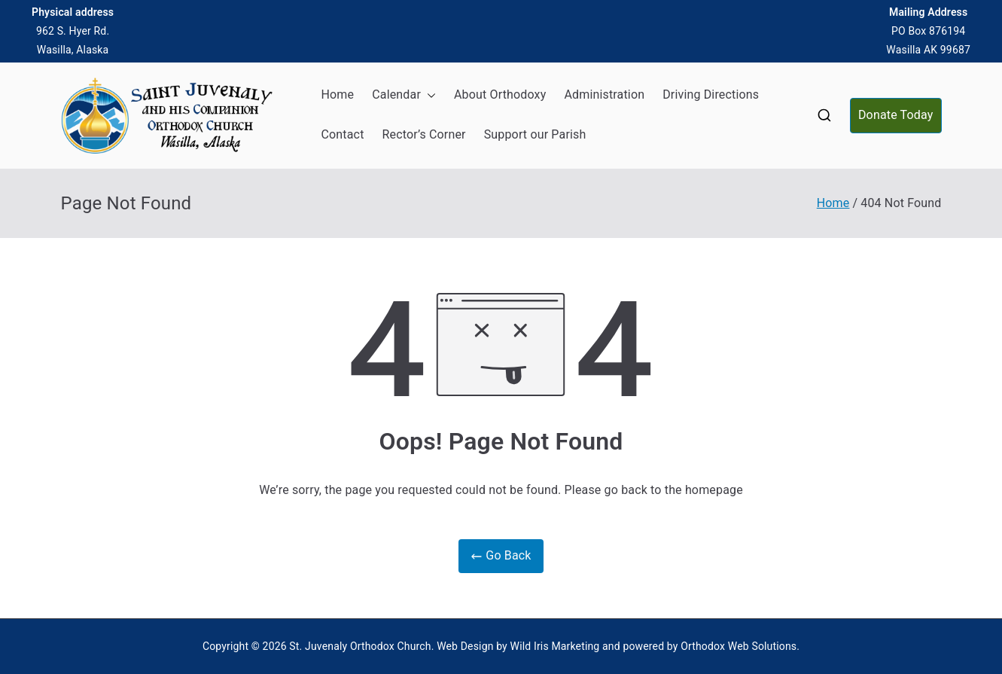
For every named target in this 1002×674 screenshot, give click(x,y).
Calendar (404, 95)
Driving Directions (710, 94)
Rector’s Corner (424, 134)
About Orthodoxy (500, 94)
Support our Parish (535, 134)
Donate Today (895, 115)
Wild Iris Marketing (555, 646)
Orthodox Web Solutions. (740, 646)
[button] (428, 95)
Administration (604, 94)
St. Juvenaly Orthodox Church (360, 646)
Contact (342, 134)
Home (338, 94)
